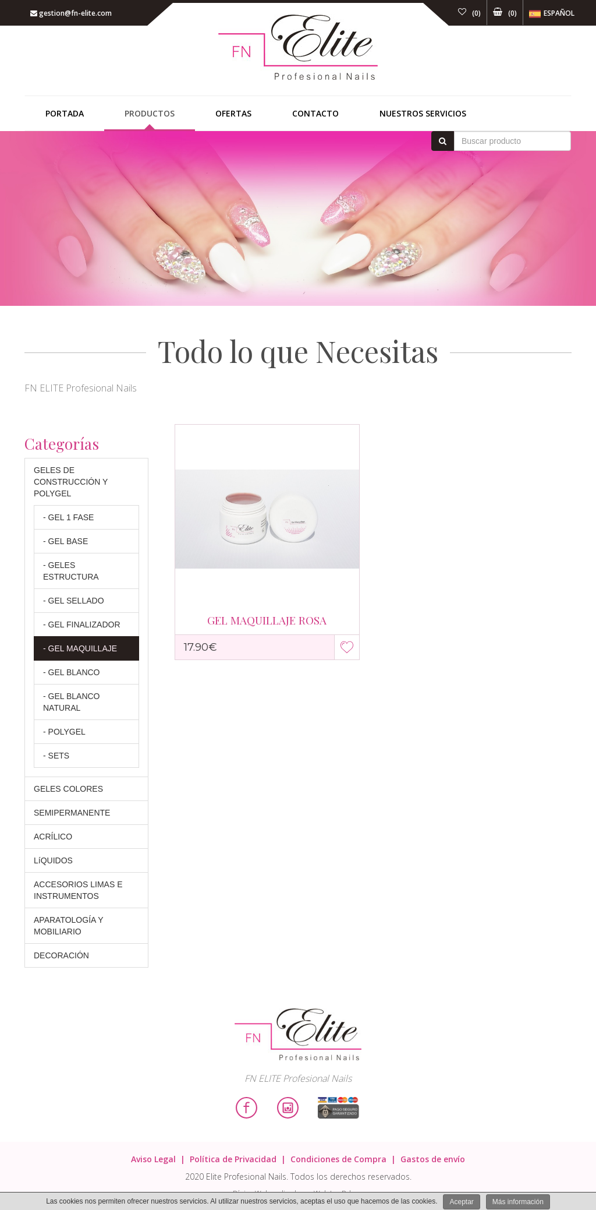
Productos (150, 113)
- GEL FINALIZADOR (81, 624)
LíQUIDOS (53, 860)
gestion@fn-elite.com (71, 13)
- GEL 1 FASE (68, 517)
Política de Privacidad (233, 1159)
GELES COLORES (68, 788)
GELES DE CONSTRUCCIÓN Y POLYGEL (71, 481)
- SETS (56, 755)
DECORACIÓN (61, 955)
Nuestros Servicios (422, 113)
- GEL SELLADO (73, 600)
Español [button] (551, 14)
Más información (518, 1202)
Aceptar (461, 1202)
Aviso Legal (153, 1159)
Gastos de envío (432, 1159)
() (469, 13)
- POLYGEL (64, 731)
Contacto (315, 113)
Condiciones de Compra (338, 1159)
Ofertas (233, 113)
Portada (64, 113)
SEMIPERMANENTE (72, 812)
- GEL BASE (65, 541)
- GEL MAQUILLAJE (80, 648)
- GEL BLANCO (71, 672)
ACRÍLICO (53, 836)
